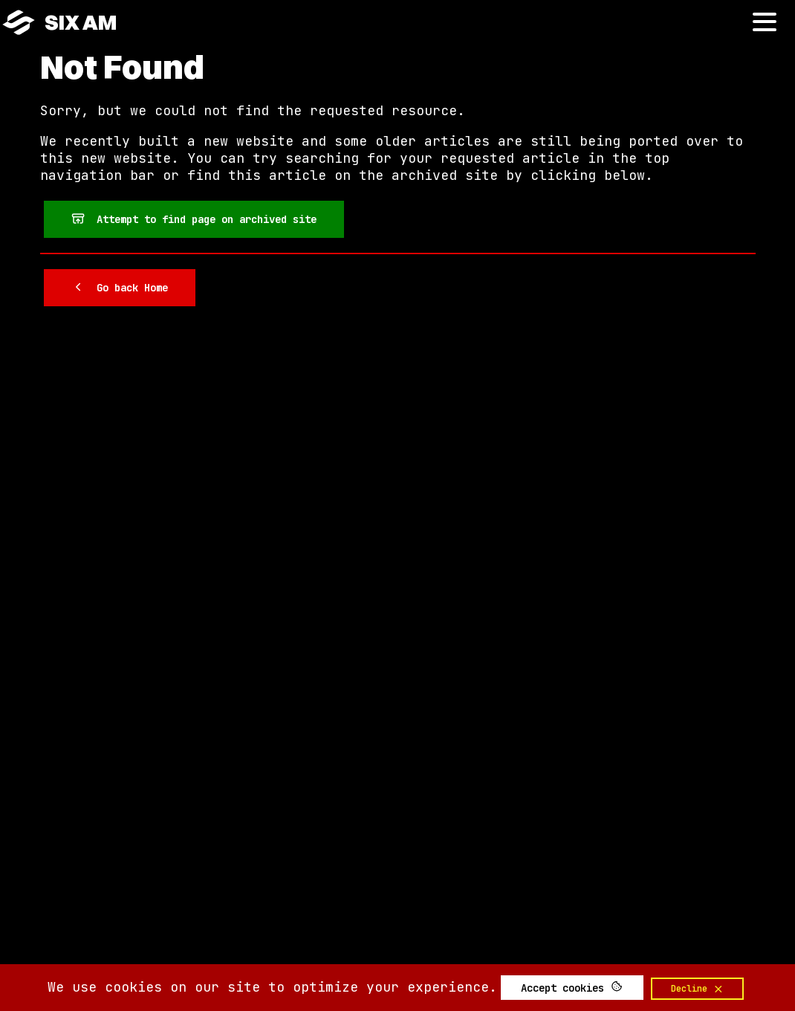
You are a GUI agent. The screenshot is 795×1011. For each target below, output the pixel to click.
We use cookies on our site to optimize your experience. (272, 986)
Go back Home (119, 287)
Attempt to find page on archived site (194, 218)
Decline (697, 989)
